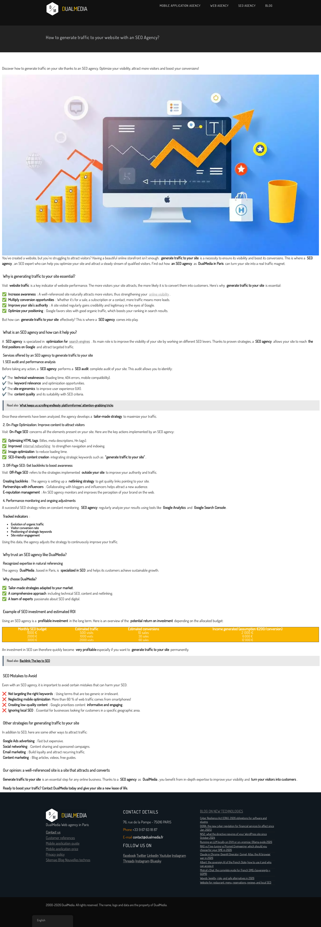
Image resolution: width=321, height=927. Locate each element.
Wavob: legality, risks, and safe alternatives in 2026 (227, 878)
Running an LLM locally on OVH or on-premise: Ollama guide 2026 (236, 842)
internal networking (36, 446)
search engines (79, 341)
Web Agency (219, 5)
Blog (268, 5)
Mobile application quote (62, 843)
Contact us (53, 832)
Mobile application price (62, 849)
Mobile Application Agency (180, 5)
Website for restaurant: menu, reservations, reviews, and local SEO (235, 882)
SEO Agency (247, 5)
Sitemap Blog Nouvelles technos (68, 860)
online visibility (159, 294)
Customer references (60, 838)
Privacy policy (55, 854)
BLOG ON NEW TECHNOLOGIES (221, 811)
